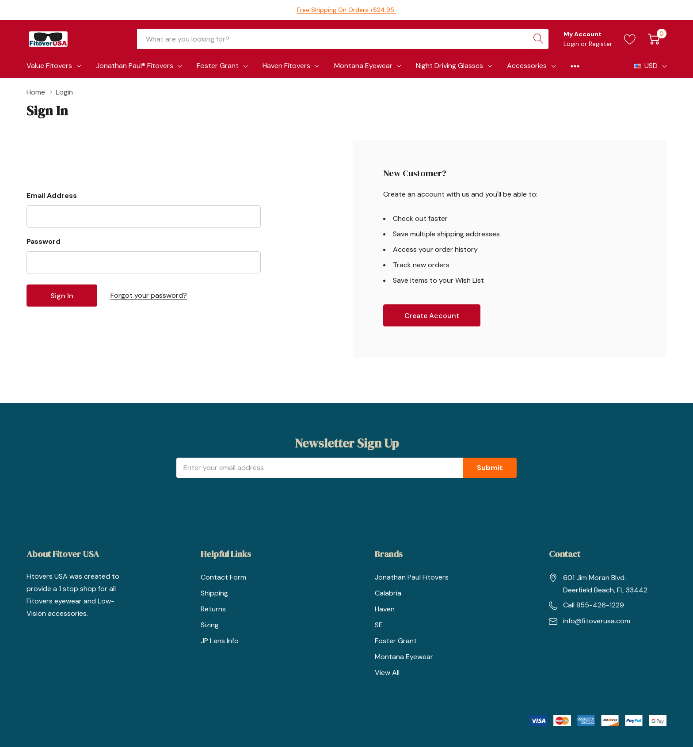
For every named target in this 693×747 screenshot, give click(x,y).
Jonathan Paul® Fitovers (134, 65)
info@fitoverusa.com (596, 621)
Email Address (52, 195)
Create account (431, 315)
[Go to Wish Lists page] (630, 39)
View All (387, 672)
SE (379, 624)
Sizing (210, 624)
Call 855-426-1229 (593, 605)
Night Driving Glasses (449, 65)
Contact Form (223, 577)
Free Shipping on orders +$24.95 (346, 10)
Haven (385, 609)
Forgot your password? (148, 295)
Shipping (214, 593)
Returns (213, 609)
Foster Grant (218, 65)
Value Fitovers (49, 65)
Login (572, 44)
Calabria (388, 593)
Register (600, 44)
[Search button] (538, 39)
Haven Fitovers (286, 65)
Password (44, 241)
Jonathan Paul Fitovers (412, 577)
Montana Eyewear (363, 65)
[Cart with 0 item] (654, 39)
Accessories (527, 65)
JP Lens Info (220, 640)
